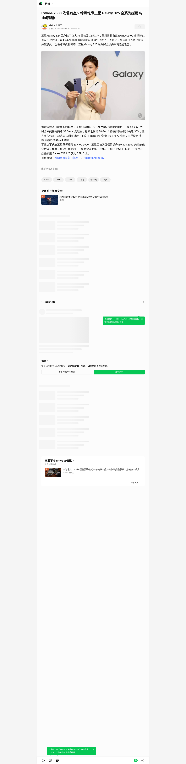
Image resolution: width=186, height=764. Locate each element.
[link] (50, 760)
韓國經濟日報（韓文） (68, 157)
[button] (43, 760)
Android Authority (94, 157)
